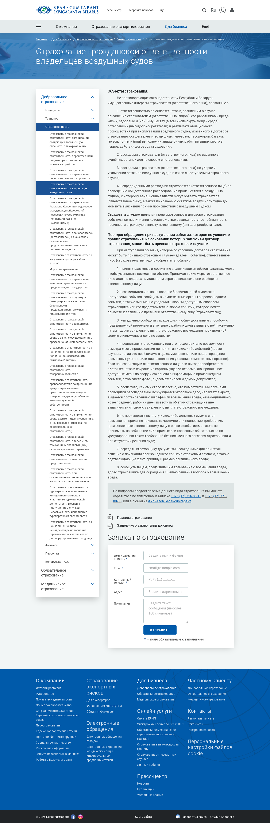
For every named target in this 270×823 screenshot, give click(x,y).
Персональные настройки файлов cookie (210, 748)
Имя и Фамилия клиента (125, 557)
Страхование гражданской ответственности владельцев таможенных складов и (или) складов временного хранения (69, 443)
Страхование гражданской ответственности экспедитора (69, 321)
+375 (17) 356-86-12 (186, 496)
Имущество (53, 110)
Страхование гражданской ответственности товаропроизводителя (67, 370)
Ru (213, 10)
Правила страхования (134, 518)
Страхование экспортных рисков (121, 26)
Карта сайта (143, 816)
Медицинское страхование (53, 586)
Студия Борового (222, 817)
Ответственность (57, 126)
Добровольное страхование (54, 99)
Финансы (51, 545)
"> (35, 806)
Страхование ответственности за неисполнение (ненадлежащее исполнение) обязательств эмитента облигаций (71, 354)
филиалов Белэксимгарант (169, 501)
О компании (66, 26)
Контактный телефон (122, 581)
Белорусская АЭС (57, 561)
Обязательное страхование (53, 572)
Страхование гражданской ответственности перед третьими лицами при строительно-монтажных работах (71, 158)
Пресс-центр (113, 10)
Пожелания (122, 603)
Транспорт (52, 118)
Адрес (118, 592)
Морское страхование (64, 269)
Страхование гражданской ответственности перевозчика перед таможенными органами (70, 174)
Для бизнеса (176, 26)
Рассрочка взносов (140, 10)
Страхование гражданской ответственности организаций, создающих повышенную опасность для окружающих (69, 140)
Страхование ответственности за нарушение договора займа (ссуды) (71, 259)
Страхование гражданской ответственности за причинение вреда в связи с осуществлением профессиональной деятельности (71, 335)
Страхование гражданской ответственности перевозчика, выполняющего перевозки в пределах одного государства (69, 281)
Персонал (52, 553)
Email (118, 568)
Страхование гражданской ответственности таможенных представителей (69, 459)
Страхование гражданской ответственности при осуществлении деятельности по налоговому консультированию (71, 475)
